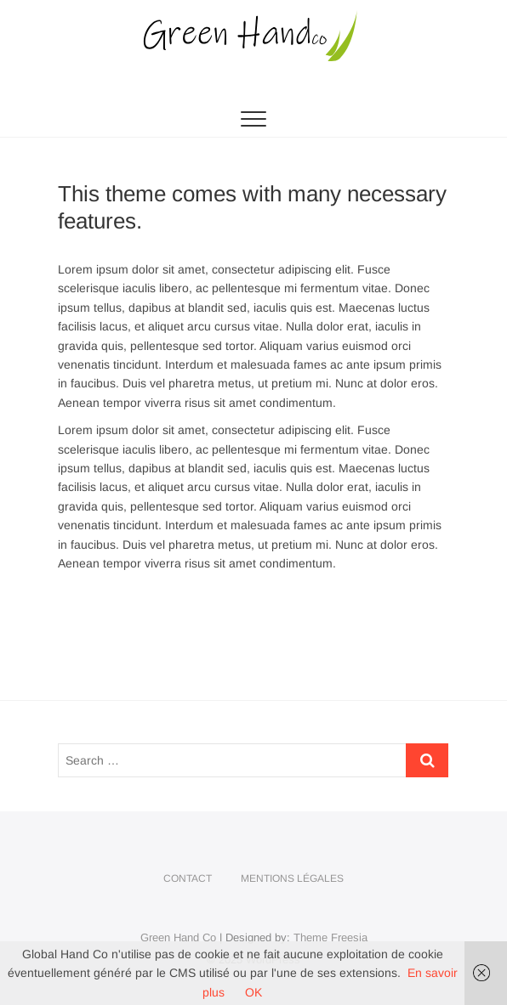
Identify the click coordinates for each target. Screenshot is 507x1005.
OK (253, 992)
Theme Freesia (330, 937)
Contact (187, 878)
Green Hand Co (178, 937)
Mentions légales (292, 878)
